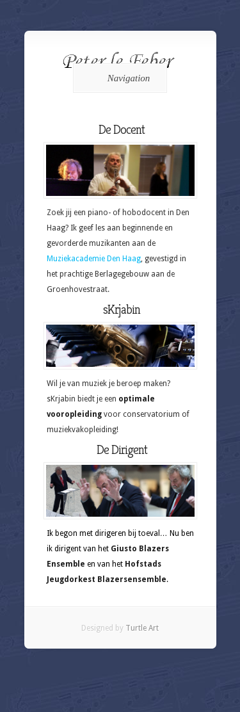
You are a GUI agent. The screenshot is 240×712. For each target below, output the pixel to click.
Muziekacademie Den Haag (94, 258)
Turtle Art (142, 628)
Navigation (118, 78)
